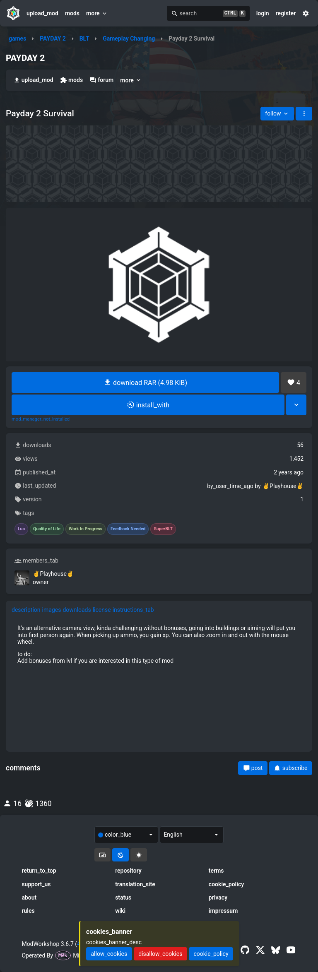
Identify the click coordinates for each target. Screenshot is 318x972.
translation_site (135, 884)
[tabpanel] (159, 644)
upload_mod (42, 13)
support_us (36, 884)
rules (28, 910)
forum (101, 80)
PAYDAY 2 (53, 38)
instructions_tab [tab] (133, 609)
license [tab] (102, 609)
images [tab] (51, 609)
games (17, 38)
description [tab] (26, 609)
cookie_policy (226, 884)
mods (72, 13)
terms (216, 870)
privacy (218, 897)
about (29, 897)
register (286, 13)
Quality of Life (46, 529)
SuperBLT (163, 529)
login (262, 13)
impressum (223, 910)
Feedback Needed (128, 529)
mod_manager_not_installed (41, 419)
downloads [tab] (77, 609)
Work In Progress (85, 529)
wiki (120, 910)
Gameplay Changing (129, 38)
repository (128, 870)
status (123, 897)
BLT (84, 38)
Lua (21, 529)
